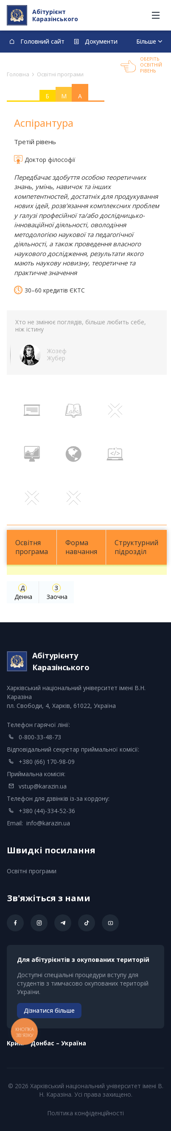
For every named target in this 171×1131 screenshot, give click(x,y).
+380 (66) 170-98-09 (47, 762)
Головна (18, 74)
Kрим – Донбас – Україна (46, 1043)
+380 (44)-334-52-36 (47, 811)
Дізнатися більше (49, 1010)
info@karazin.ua (48, 823)
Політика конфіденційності (85, 1113)
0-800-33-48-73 (40, 737)
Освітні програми (31, 871)
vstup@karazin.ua (43, 786)
